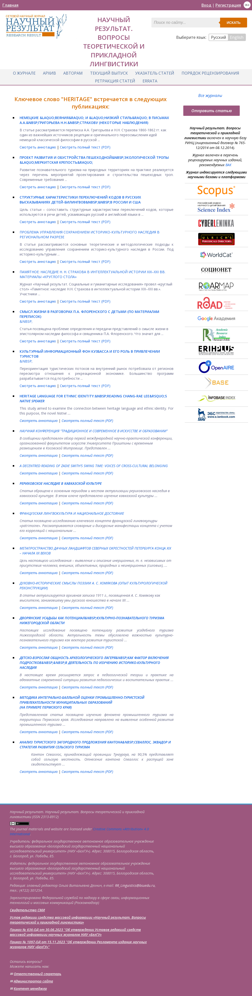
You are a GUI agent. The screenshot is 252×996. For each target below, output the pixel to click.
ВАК (228, 164)
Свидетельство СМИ (27, 910)
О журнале (24, 73)
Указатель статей (154, 73)
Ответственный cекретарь (37, 973)
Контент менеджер (30, 988)
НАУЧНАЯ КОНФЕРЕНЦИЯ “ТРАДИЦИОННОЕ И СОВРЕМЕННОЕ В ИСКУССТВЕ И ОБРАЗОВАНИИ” (94, 431)
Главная (10, 5)
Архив (49, 73)
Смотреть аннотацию (38, 147)
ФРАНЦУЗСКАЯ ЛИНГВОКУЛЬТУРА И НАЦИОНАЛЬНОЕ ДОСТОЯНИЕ (72, 513)
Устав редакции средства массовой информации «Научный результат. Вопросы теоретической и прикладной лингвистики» (78, 920)
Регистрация (228, 5)
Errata (150, 81)
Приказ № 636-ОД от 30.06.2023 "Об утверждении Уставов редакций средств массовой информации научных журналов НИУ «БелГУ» (75, 932)
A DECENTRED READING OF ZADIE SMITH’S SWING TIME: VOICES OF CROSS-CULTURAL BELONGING (94, 465)
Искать (234, 23)
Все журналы (210, 95)
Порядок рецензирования (210, 73)
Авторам (73, 73)
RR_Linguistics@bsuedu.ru (135, 885)
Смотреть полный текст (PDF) (85, 147)
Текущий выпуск (109, 73)
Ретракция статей (115, 81)
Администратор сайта (33, 981)
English (236, 37)
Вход (206, 5)
